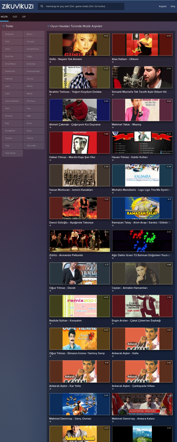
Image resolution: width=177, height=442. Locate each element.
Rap (7, 123)
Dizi (15, 16)
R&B (29, 116)
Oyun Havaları (12, 101)
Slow (29, 131)
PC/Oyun (31, 101)
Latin (7, 93)
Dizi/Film (9, 56)
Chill (7, 41)
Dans (7, 49)
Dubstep (31, 64)
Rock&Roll (10, 131)
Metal (29, 93)
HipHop (8, 78)
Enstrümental (33, 71)
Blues (29, 34)
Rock (29, 123)
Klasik (29, 86)
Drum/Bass (10, 64)
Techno (8, 138)
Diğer (29, 56)
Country (30, 41)
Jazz (7, 86)
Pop (28, 108)
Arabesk (9, 34)
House (30, 78)
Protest (8, 116)
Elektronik (10, 71)
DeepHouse (33, 49)
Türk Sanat (10, 153)
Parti (7, 108)
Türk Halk (31, 145)
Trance (30, 138)
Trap (7, 145)
